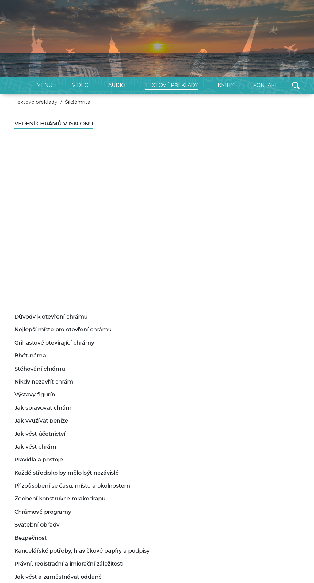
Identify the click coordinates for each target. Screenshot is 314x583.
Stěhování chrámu (39, 368)
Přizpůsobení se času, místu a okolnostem (72, 485)
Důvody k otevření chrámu (51, 316)
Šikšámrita (77, 102)
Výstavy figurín (34, 394)
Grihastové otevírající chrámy (54, 342)
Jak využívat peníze (41, 420)
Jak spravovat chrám (42, 407)
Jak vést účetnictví (39, 433)
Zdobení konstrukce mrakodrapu (59, 498)
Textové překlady (35, 102)
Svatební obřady (36, 524)
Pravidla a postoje (38, 459)
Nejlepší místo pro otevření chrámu (63, 329)
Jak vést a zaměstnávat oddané (58, 576)
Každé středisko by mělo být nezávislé (66, 472)
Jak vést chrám (35, 446)
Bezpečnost (30, 538)
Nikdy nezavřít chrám (43, 381)
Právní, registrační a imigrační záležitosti (68, 563)
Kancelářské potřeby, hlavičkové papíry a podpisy (82, 550)
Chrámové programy (42, 511)
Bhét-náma (30, 355)
